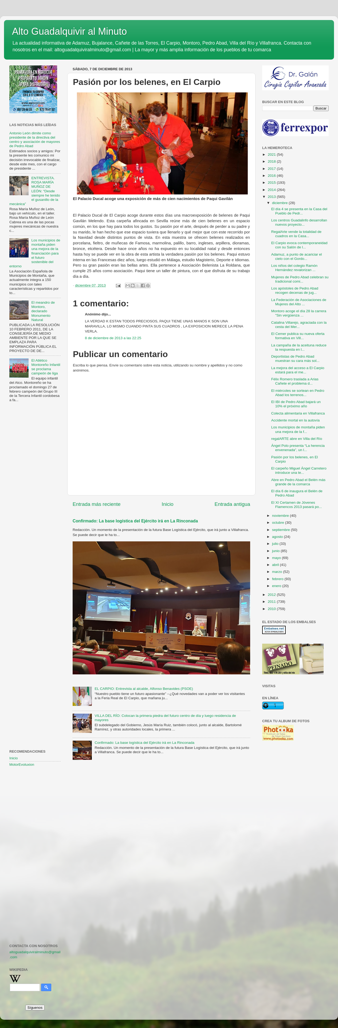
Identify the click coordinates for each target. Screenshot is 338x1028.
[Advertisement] (35, 493)
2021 (272, 155)
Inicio (168, 504)
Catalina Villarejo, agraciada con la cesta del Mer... (299, 324)
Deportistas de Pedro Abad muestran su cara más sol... (295, 358)
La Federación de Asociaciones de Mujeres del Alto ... (298, 302)
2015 (272, 183)
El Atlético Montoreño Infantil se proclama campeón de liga (45, 367)
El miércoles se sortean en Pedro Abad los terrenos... (297, 393)
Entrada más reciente (97, 504)
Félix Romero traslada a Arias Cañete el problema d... (295, 381)
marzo (277, 572)
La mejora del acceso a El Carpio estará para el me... (297, 370)
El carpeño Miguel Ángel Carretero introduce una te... (299, 470)
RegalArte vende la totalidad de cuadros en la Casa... (296, 234)
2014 (272, 190)
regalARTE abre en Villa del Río (296, 439)
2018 (272, 161)
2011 (272, 602)
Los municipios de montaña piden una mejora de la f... (298, 429)
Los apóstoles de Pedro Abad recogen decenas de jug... (294, 290)
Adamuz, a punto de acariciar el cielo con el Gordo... (296, 256)
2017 (272, 169)
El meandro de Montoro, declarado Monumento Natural (43, 311)
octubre (278, 523)
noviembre (281, 516)
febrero (278, 579)
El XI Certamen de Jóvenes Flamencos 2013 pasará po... (296, 505)
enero (277, 586)
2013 (272, 197)
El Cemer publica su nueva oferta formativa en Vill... (298, 336)
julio (276, 544)
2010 (272, 609)
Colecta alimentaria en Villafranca (298, 413)
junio (276, 551)
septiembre (281, 530)
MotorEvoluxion (21, 765)
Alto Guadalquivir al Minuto (69, 31)
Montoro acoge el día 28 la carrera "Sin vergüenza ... (298, 313)
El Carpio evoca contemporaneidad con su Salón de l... (299, 245)
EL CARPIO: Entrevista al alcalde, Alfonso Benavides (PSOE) (144, 689)
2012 (272, 595)
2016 (272, 176)
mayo (277, 558)
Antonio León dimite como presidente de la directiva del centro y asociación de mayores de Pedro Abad (34, 139)
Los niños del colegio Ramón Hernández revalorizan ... (294, 268)
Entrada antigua (232, 504)
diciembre (280, 203)
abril (276, 565)
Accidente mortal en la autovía (295, 420)
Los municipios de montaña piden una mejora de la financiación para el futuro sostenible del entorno (34, 253)
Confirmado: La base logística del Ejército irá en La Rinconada (135, 521)
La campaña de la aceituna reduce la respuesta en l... (299, 347)
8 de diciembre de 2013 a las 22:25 (113, 338)
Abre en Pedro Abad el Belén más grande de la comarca (298, 482)
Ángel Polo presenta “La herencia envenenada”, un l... (298, 448)
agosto (278, 537)
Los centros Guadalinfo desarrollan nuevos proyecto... (299, 222)
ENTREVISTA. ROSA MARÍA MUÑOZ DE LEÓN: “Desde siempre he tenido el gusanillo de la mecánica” (34, 191)
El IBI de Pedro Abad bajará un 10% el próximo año (296, 404)
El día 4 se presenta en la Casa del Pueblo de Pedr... (299, 211)
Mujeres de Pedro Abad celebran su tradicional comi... (300, 279)
